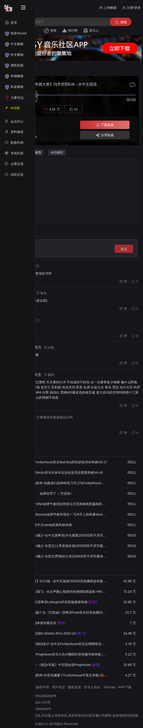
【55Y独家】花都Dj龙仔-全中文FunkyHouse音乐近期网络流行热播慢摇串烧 (61, 644)
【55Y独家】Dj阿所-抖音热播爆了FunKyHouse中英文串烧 (61, 675)
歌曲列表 (14, 142)
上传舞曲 (108, 8)
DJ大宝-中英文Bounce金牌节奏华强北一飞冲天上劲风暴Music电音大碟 (61, 514)
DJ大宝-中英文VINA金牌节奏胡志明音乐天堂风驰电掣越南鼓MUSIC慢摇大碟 (61, 504)
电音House (15, 33)
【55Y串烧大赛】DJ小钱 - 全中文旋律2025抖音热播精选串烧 (61, 581)
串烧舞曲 (14, 76)
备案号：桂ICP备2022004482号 (28, 709)
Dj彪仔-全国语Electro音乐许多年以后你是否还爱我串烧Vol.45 (58, 472)
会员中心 (14, 121)
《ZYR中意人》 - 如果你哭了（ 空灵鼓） (43, 493)
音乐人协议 (92, 687)
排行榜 (70, 30)
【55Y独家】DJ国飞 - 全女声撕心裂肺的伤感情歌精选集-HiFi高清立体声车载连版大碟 (61, 591)
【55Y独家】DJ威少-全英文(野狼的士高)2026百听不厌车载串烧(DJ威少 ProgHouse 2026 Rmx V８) (61, 556)
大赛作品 (14, 97)
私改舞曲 (14, 86)
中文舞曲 (14, 44)
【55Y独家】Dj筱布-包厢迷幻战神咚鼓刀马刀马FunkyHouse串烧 (61, 483)
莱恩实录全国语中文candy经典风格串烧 (43, 525)
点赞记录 (14, 163)
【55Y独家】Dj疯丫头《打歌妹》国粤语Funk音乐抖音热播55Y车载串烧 (61, 612)
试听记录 (14, 174)
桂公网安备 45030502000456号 (33, 696)
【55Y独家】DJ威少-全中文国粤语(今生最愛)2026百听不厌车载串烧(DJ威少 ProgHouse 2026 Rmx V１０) (61, 535)
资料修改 (14, 131)
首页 (11, 22)
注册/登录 (131, 8)
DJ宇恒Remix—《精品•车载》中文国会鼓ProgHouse (57, 665)
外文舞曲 (14, 54)
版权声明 (42, 687)
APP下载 (125, 687)
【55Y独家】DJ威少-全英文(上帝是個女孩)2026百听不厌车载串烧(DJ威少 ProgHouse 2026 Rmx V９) (61, 546)
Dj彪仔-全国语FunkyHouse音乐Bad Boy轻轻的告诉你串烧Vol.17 (60, 462)
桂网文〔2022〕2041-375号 (30, 702)
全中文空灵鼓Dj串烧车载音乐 (40, 623)
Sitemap (109, 687)
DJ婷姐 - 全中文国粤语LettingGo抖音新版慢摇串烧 (55, 602)
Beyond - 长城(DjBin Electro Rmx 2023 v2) (49, 633)
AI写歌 (12, 108)
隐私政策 (74, 687)
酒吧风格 (14, 65)
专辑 (50, 30)
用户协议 (58, 687)
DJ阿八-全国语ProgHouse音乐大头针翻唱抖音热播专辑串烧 (61, 654)
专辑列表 (14, 153)
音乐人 (91, 30)
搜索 (121, 22)
